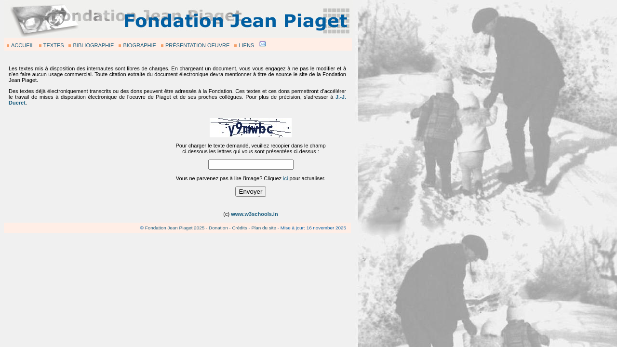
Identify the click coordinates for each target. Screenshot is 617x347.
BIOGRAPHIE (139, 45)
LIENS (246, 45)
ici (285, 178)
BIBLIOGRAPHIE (93, 45)
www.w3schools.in (254, 214)
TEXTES (53, 45)
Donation (218, 227)
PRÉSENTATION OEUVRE (197, 45)
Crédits (239, 227)
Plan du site (263, 227)
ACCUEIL (22, 45)
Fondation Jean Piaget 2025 (175, 227)
